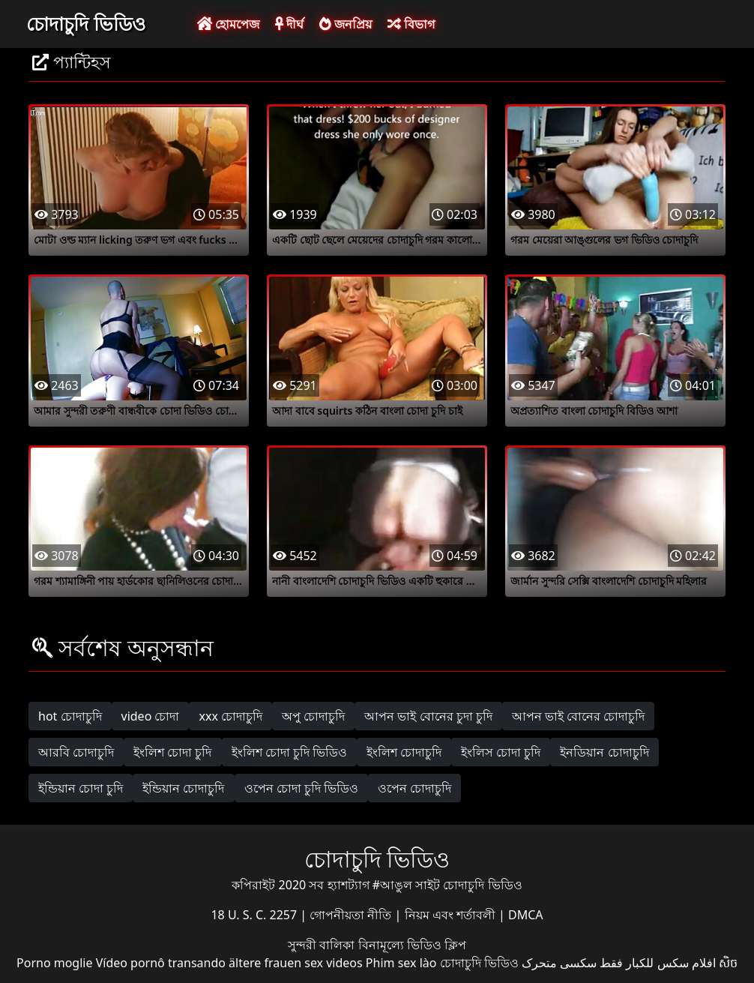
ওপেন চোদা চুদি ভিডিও (301, 788)
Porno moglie (54, 963)
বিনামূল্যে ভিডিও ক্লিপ (412, 945)
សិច (728, 963)
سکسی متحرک (559, 963)
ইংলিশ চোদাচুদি (404, 752)
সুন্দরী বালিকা (323, 945)
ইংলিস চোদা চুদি (500, 752)
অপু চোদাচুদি (313, 716)
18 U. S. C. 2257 (255, 915)
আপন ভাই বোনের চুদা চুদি (428, 716)
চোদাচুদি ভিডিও (85, 23)
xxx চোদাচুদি (230, 716)
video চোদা (150, 716)
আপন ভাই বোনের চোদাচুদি (578, 716)
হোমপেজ (228, 24)
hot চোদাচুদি (70, 716)
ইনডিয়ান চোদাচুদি (604, 752)
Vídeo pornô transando (161, 963)
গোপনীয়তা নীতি (352, 915)
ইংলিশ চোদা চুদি (172, 752)
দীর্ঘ (289, 24)
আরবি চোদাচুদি (76, 752)
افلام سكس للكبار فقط (657, 963)
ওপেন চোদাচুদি (414, 788)
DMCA (525, 915)
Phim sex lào (401, 963)
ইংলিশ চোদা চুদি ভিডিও (289, 752)
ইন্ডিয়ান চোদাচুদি (183, 788)
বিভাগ (411, 24)
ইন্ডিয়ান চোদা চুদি (80, 788)
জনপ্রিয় (345, 24)
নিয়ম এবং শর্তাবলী (451, 915)
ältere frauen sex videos (296, 963)
